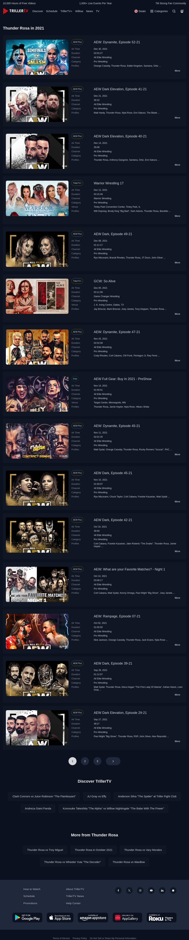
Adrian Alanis (169, 687)
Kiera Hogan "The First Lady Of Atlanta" (142, 687)
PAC (167, 449)
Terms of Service (61, 938)
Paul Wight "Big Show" (147, 593)
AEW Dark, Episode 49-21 (113, 234)
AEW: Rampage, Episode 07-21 (117, 616)
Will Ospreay (100, 211)
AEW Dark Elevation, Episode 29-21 (120, 713)
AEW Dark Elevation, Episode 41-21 (120, 89)
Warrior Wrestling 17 (109, 183)
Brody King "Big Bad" (118, 211)
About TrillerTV (75, 889)
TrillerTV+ (66, 11)
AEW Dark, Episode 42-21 (113, 520)
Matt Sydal (99, 449)
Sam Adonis (137, 211)
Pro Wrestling (101, 61)
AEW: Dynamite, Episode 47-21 (117, 332)
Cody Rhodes (101, 355)
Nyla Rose (127, 113)
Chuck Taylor (116, 496)
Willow (79, 11)
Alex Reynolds (159, 736)
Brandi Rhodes (117, 257)
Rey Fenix (152, 355)
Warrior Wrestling (102, 198)
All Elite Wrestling (103, 57)
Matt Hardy (99, 113)
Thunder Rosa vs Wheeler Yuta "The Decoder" (72, 862)
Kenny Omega (127, 593)
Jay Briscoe (100, 309)
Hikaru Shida (142, 407)
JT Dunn (146, 257)
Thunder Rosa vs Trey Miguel (45, 849)
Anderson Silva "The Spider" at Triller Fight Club (147, 796)
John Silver (157, 257)
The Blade (152, 113)
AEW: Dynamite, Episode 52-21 (117, 42)
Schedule (52, 11)
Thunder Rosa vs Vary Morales (143, 849)
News (89, 11)
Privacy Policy (80, 938)
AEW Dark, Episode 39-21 (113, 663)
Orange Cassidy (102, 66)
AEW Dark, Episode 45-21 (113, 473)
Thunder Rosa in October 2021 (93, 849)
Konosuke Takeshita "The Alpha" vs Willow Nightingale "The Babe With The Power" (113, 808)
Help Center (73, 903)
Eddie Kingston (134, 66)
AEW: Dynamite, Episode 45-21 (117, 426)
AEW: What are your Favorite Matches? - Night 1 (129, 569)
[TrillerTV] (15, 11)
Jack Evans (147, 640)
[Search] (174, 11)
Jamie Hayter (116, 407)
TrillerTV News (75, 896)
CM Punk (127, 355)
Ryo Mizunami (101, 257)
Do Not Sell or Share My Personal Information (113, 938)
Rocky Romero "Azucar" (151, 449)
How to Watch (31, 889)
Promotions (30, 903)
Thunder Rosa (118, 66)
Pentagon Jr (140, 355)
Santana (148, 66)
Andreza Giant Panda (38, 808)
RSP (136, 736)
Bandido (164, 211)
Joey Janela (127, 309)
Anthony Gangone (118, 160)
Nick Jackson (100, 640)
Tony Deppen (142, 309)
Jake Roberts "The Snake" (139, 543)
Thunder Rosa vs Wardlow (129, 862)
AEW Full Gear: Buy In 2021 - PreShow (122, 379)
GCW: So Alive (105, 281)
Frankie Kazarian (146, 496)
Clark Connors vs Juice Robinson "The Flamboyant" (44, 796)
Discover (37, 11)
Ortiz (155, 66)
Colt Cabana (115, 355)
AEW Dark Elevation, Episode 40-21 (120, 136)
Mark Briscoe (113, 309)
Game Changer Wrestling (107, 296)
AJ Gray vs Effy (96, 796)
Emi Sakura (139, 113)
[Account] (182, 11)
